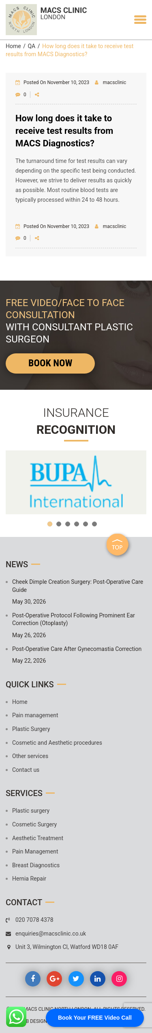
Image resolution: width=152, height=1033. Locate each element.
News (17, 564)
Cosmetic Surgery (34, 824)
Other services (30, 756)
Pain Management (35, 851)
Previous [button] (16, 482)
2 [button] (58, 524)
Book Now (50, 363)
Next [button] (136, 482)
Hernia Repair (29, 878)
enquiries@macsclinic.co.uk (50, 933)
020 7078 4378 (34, 920)
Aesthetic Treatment (37, 838)
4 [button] (76, 524)
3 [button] (67, 524)
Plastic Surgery (31, 729)
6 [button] (94, 524)
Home (13, 46)
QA (31, 46)
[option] (76, 482)
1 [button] (49, 524)
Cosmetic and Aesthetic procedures (57, 742)
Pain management (35, 715)
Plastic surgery (30, 810)
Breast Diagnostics (36, 865)
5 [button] (85, 524)
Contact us (25, 770)
